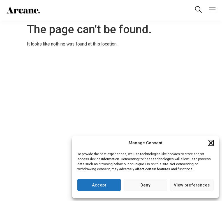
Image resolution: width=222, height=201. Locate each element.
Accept (99, 185)
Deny (145, 185)
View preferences (192, 185)
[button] (211, 143)
